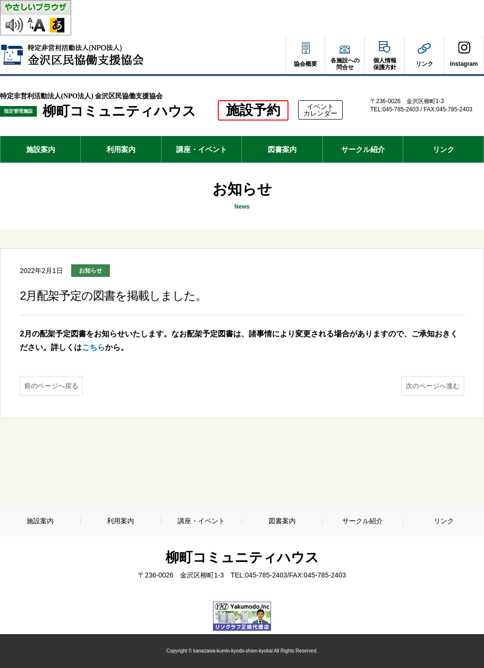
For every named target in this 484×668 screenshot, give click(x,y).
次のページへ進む (433, 386)
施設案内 (40, 149)
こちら (93, 347)
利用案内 (121, 149)
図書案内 (282, 149)
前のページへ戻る (51, 386)
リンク (443, 149)
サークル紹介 (363, 149)
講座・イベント (201, 149)
